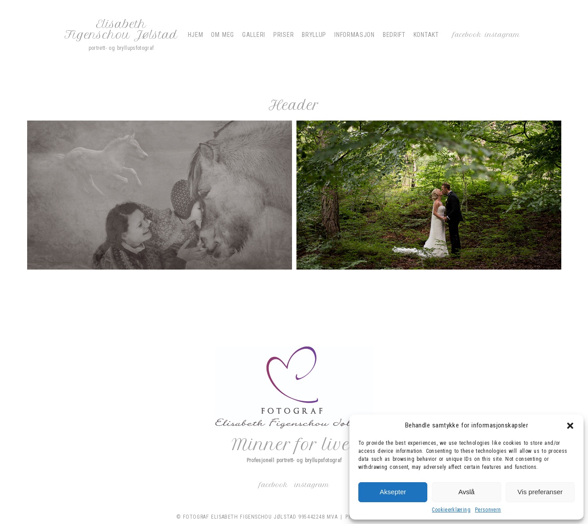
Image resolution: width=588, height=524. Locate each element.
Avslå (466, 492)
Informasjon (354, 34)
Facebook (467, 35)
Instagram (502, 35)
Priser (283, 34)
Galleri (253, 34)
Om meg (222, 34)
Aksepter (393, 492)
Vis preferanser (540, 492)
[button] (570, 425)
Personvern (488, 510)
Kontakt (426, 34)
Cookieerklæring (451, 510)
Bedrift (394, 34)
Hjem (195, 34)
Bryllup (314, 34)
